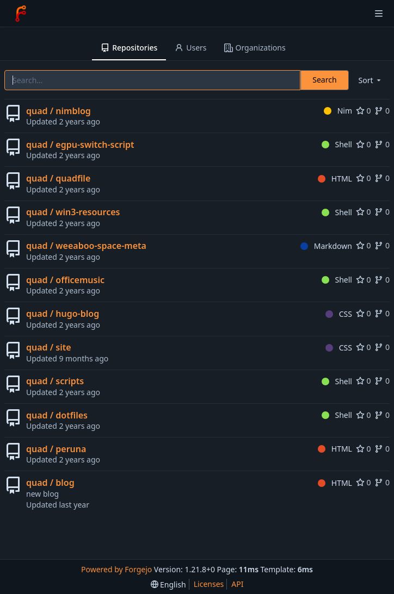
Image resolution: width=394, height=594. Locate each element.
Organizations (255, 47)
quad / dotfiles (57, 415)
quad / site (48, 347)
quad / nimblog (58, 110)
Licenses (209, 584)
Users (190, 47)
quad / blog (50, 482)
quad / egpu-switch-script (80, 144)
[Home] (20, 13)
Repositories (129, 47)
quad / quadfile (58, 178)
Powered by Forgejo (116, 569)
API (237, 584)
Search (324, 79)
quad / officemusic (65, 279)
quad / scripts (55, 381)
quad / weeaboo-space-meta (86, 245)
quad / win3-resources (73, 212)
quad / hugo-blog (62, 313)
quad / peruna (56, 448)
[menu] (371, 80)
